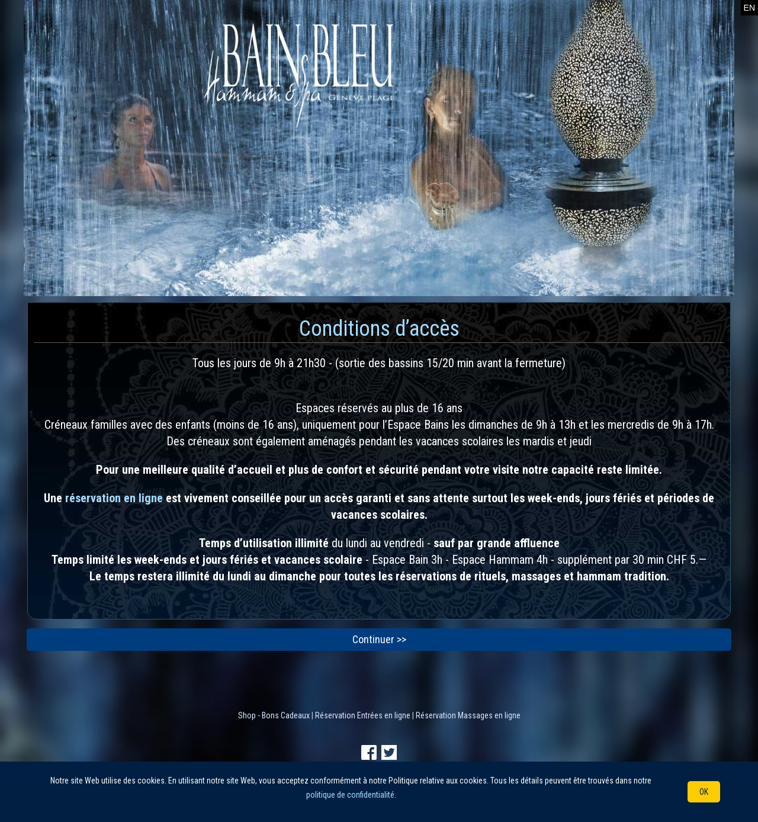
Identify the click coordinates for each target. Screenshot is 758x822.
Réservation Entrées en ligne (362, 715)
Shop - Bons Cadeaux (274, 715)
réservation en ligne (114, 498)
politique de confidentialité (350, 794)
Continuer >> (379, 639)
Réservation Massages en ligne (468, 715)
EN (749, 7)
